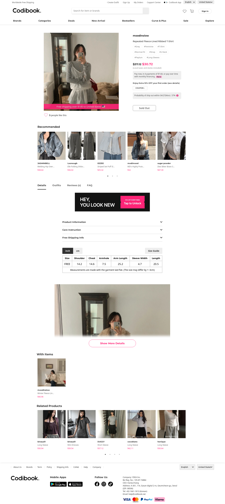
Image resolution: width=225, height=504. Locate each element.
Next (189, 152)
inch (67, 250)
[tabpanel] (53, 152)
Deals (71, 20)
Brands (17, 20)
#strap (152, 52)
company (97, 467)
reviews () (74, 185)
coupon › (140, 88)
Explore (209, 20)
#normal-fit (140, 52)
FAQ (89, 185)
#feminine (148, 46)
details (42, 185)
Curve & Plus (159, 20)
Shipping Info (63, 467)
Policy (49, 467)
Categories (44, 20)
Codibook (27, 10)
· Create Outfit (113, 2)
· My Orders (138, 2)
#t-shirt (161, 46)
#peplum (138, 57)
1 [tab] (107, 176)
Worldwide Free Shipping (23, 2)
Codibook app (175, 2)
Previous (35, 152)
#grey (137, 46)
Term (40, 467)
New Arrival (98, 20)
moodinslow (141, 35)
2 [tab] (112, 176)
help (86, 467)
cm (77, 250)
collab (76, 467)
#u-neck (163, 52)
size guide (153, 250)
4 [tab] (119, 454)
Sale (185, 20)
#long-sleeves (153, 57)
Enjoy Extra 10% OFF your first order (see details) (156, 83)
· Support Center (153, 2)
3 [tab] (117, 176)
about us (17, 467)
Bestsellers (128, 20)
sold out (144, 108)
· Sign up (126, 2)
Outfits (56, 185)
